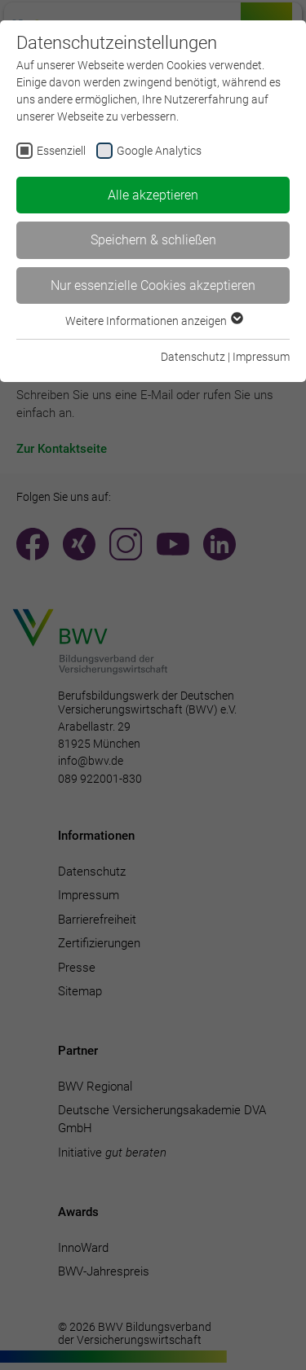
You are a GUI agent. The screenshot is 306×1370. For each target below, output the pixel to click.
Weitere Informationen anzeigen (153, 320)
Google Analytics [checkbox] (159, 150)
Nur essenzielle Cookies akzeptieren (153, 285)
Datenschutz (193, 356)
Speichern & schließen (153, 240)
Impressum (261, 356)
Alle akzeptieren (153, 195)
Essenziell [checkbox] (61, 150)
